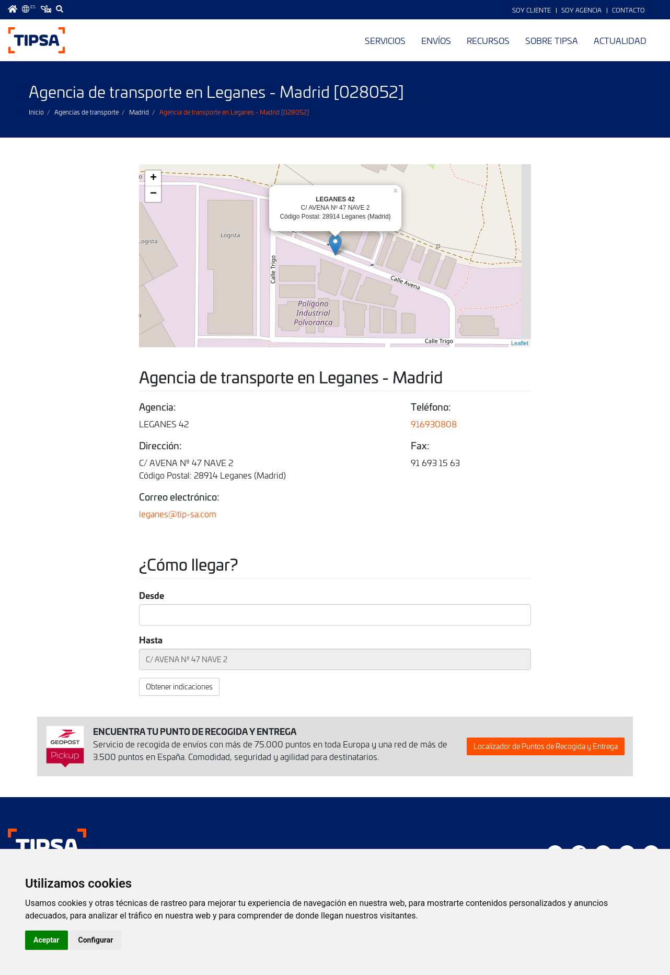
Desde (151, 595)
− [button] (153, 194)
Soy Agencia (581, 10)
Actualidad (620, 40)
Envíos (436, 40)
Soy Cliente (531, 10)
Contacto (628, 10)
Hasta (151, 639)
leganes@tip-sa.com (177, 513)
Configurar (95, 940)
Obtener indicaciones (179, 686)
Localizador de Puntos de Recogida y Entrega (545, 746)
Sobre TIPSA (551, 40)
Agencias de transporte (86, 112)
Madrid (139, 112)
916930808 (434, 423)
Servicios (385, 40)
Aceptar (46, 940)
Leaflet (519, 343)
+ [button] (153, 178)
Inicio (36, 112)
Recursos (488, 40)
